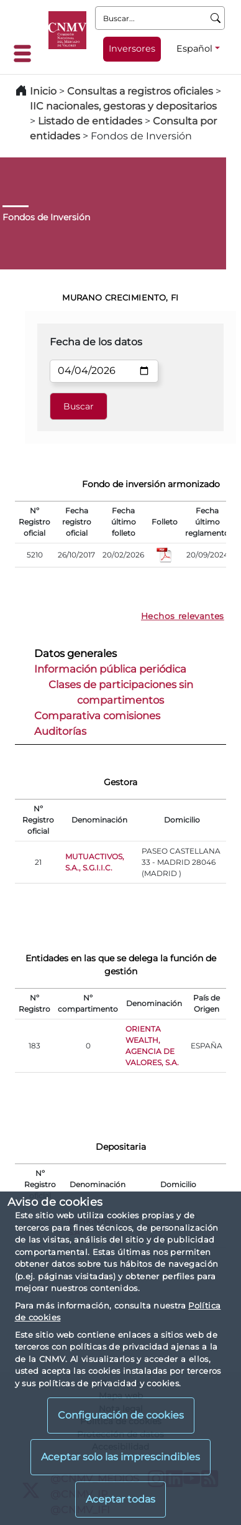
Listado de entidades (90, 121)
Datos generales (75, 653)
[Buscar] (216, 18)
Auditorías (60, 731)
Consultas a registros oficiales (140, 91)
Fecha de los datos (96, 342)
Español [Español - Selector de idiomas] (194, 48)
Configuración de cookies (121, 1415)
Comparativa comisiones (97, 715)
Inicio (43, 91)
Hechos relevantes (182, 616)
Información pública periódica (110, 669)
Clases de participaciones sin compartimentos (120, 692)
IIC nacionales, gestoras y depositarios (123, 106)
